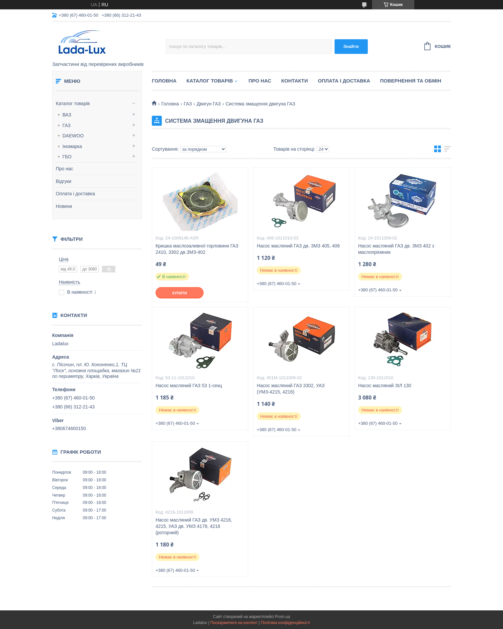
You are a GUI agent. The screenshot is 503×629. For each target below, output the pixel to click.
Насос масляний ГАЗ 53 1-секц (188, 385)
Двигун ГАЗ (209, 103)
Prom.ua (282, 616)
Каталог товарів (73, 103)
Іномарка (72, 146)
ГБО (67, 156)
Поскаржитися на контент (233, 622)
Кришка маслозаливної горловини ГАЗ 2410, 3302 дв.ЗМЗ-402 (196, 249)
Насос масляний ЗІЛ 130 (384, 385)
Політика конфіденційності (285, 622)
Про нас (64, 168)
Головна (164, 80)
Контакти (294, 80)
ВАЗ (66, 114)
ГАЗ (66, 125)
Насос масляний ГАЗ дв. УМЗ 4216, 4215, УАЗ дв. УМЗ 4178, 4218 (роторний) (193, 526)
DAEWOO (73, 135)
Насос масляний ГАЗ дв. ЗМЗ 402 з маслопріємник (396, 249)
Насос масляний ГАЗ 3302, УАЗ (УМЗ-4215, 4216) (291, 388)
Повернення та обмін (410, 80)
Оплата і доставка (75, 193)
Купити (179, 293)
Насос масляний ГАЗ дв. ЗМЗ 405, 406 (298, 245)
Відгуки (63, 181)
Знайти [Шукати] (351, 46)
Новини (64, 206)
